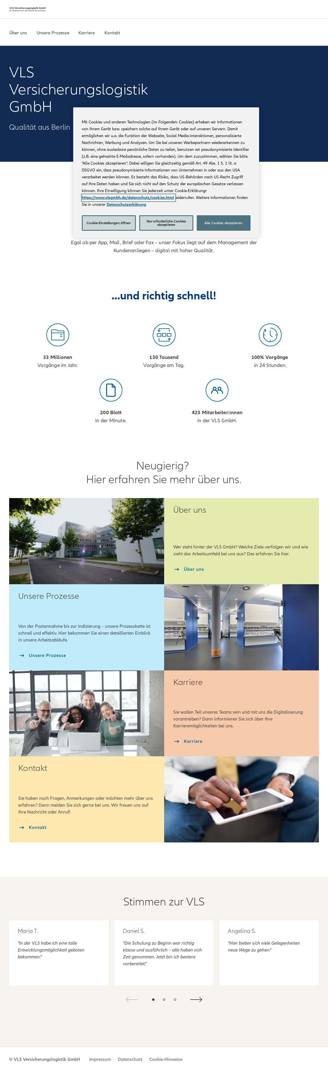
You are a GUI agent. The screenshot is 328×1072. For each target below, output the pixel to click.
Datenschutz (130, 1059)
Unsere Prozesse (53, 33)
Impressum (100, 1059)
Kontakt (112, 33)
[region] (166, 172)
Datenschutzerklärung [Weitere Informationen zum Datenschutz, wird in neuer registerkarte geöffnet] (126, 204)
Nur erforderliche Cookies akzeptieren (166, 223)
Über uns (18, 33)
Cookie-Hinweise (165, 1059)
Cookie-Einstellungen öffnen (109, 223)
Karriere (86, 33)
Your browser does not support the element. (237, 104)
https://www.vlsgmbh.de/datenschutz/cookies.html (128, 197)
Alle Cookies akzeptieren (223, 223)
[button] (153, 999)
